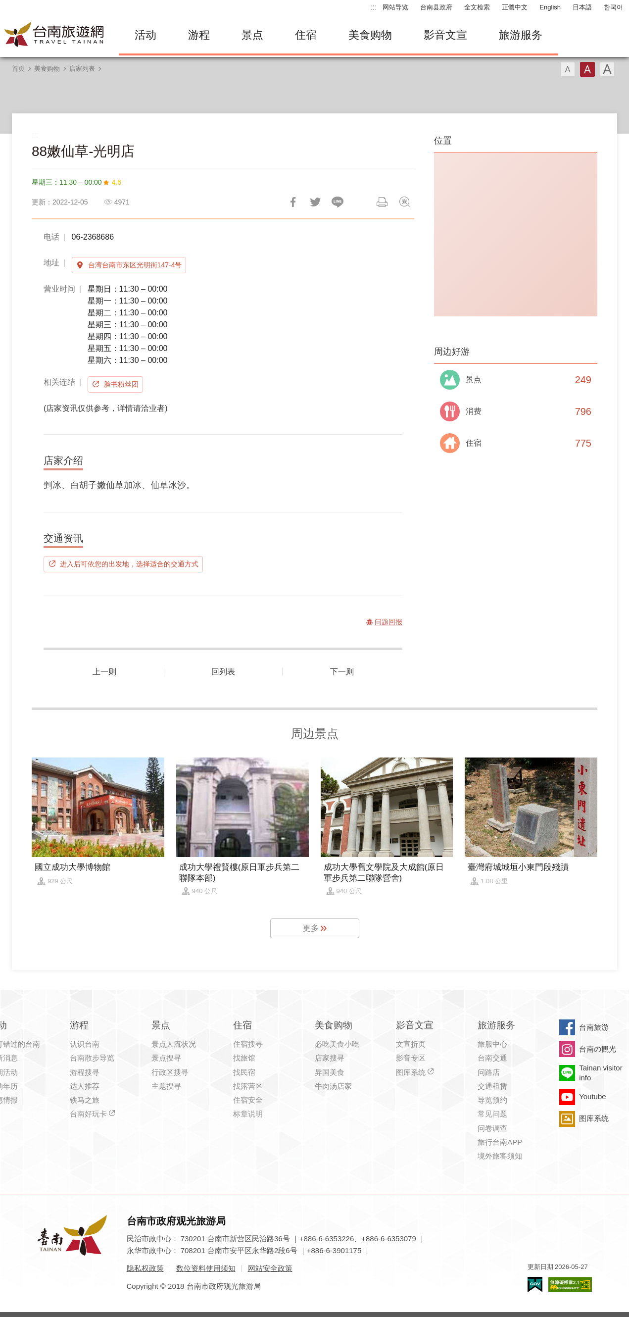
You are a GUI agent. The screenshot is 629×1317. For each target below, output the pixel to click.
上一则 (104, 671)
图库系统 (411, 1072)
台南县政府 (436, 7)
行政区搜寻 (170, 1072)
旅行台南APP (500, 1142)
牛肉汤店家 (333, 1086)
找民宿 (244, 1072)
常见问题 (492, 1114)
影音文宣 (445, 35)
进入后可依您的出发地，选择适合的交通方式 (129, 564)
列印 (382, 202)
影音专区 (411, 1058)
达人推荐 (84, 1086)
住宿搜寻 (248, 1044)
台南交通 (492, 1058)
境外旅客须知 (500, 1156)
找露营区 (248, 1086)
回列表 (223, 671)
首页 (18, 68)
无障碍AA (570, 1284)
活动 (145, 35)
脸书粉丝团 (121, 384)
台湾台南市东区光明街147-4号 (135, 265)
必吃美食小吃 (337, 1044)
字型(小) (567, 69)
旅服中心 (492, 1044)
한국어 (613, 7)
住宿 (306, 35)
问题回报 (404, 202)
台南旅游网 (54, 35)
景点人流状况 (173, 1044)
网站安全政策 (270, 1268)
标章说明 (248, 1114)
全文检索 (477, 7)
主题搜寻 (166, 1086)
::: (373, 7)
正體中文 (515, 7)
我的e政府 (535, 1284)
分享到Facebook (293, 202)
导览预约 (492, 1100)
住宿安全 (248, 1100)
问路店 (489, 1072)
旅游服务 (520, 35)
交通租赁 (492, 1086)
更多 (311, 928)
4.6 (116, 182)
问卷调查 (492, 1128)
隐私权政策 (145, 1268)
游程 (199, 35)
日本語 (582, 7)
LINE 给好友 (337, 202)
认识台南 (84, 1044)
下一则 (342, 671)
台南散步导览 (92, 1058)
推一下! (315, 202)
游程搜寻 (84, 1072)
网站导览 (395, 7)
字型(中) (587, 69)
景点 (252, 35)
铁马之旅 (84, 1100)
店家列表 (82, 68)
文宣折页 (411, 1044)
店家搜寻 (329, 1058)
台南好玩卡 (88, 1114)
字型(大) (607, 69)
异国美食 (329, 1072)
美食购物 (370, 35)
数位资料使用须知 (206, 1268)
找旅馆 (244, 1058)
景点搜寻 (166, 1058)
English (550, 7)
